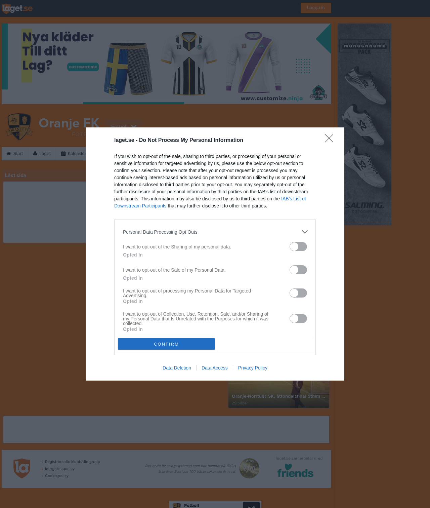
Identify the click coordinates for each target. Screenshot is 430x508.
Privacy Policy (252, 367)
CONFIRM (166, 344)
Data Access (215, 367)
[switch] (298, 246)
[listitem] (215, 231)
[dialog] (215, 254)
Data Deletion (177, 367)
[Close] (331, 140)
